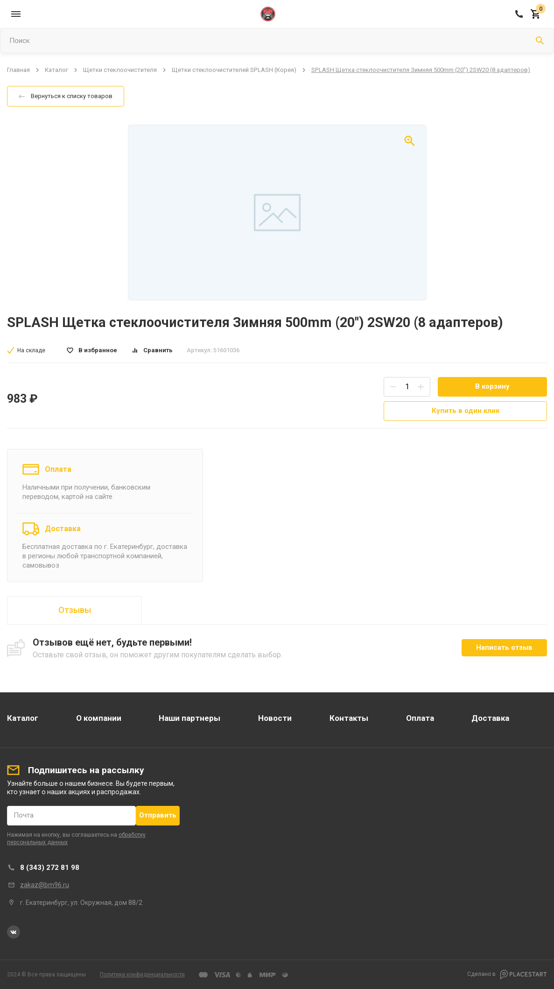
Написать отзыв (504, 647)
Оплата (58, 469)
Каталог (56, 69)
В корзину (492, 386)
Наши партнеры (189, 718)
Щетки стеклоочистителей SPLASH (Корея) (234, 69)
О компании (98, 718)
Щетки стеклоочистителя (120, 69)
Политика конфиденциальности (142, 974)
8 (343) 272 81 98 (49, 867)
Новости (275, 718)
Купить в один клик (465, 410)
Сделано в (507, 974)
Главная (18, 69)
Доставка (63, 528)
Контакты (349, 718)
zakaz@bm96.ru (44, 885)
